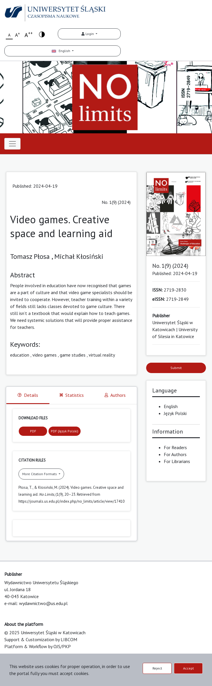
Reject (157, 668)
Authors (115, 395)
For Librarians (177, 461)
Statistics (71, 395)
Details (28, 395)
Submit (176, 368)
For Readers (175, 447)
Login (88, 34)
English (61, 51)
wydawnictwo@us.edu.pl (43, 603)
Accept (188, 668)
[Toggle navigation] (12, 144)
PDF (33, 431)
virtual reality (102, 355)
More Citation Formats (40, 474)
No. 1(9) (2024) (116, 202)
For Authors (175, 454)
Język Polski (175, 413)
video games (44, 355)
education (19, 355)
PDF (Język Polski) (64, 431)
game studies (72, 355)
